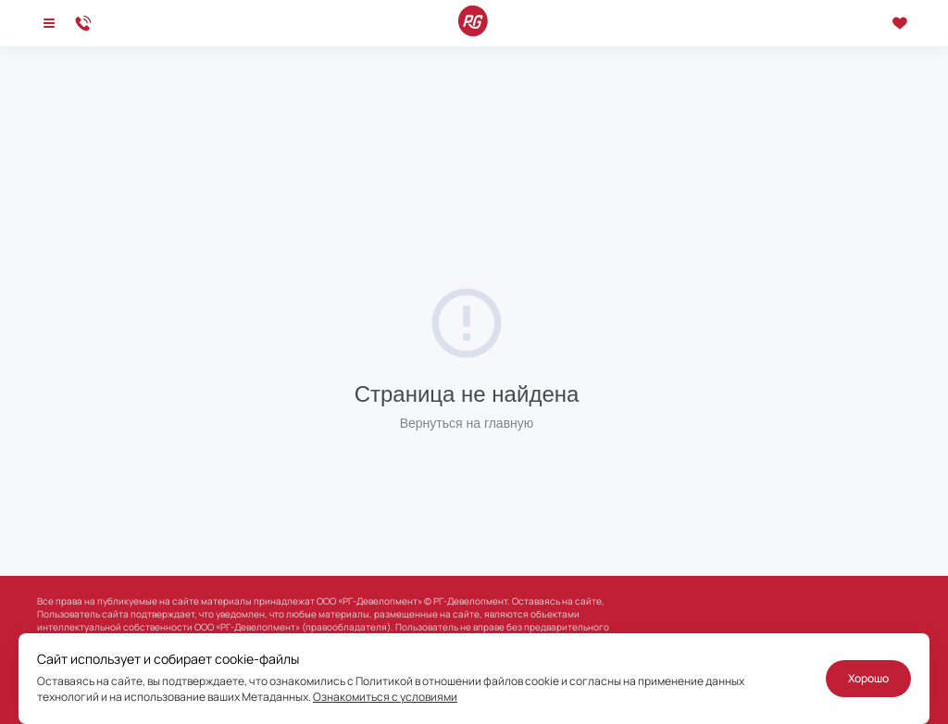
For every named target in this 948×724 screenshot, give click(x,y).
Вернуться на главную (467, 423)
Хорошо (868, 678)
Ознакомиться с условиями (385, 697)
